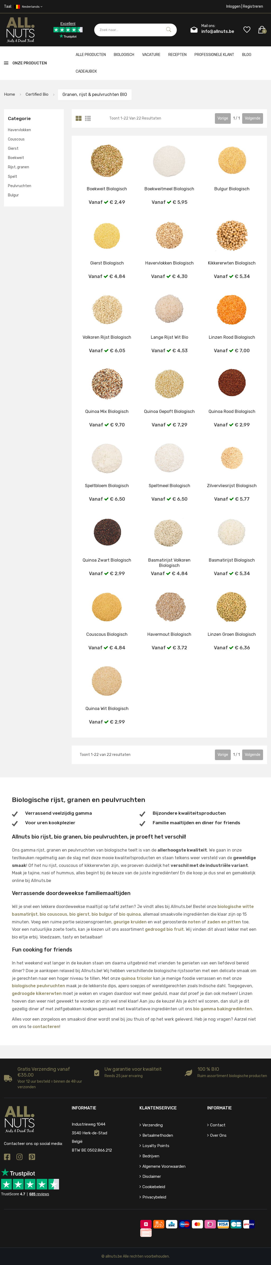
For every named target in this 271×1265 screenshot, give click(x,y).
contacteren (46, 1026)
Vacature (151, 54)
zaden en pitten (224, 921)
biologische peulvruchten (38, 985)
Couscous (16, 139)
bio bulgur (102, 914)
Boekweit (16, 158)
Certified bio (38, 94)
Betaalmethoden (157, 1135)
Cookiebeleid (153, 1186)
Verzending (152, 1125)
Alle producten (91, 54)
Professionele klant (214, 54)
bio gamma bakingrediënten (222, 1008)
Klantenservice (158, 1107)
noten (194, 921)
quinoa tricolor (136, 978)
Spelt (12, 176)
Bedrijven (150, 1156)
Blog (246, 54)
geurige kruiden (130, 921)
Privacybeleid (154, 1197)
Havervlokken (19, 130)
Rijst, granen (18, 167)
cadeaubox (86, 71)
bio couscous (53, 914)
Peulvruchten (19, 186)
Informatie (219, 1107)
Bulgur (13, 195)
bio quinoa (130, 914)
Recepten (177, 54)
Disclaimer (151, 1176)
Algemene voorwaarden (164, 1166)
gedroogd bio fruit (164, 929)
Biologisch (124, 54)
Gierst (13, 148)
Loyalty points (155, 1145)
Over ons (218, 1135)
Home (9, 94)
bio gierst (79, 914)
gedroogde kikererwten (37, 993)
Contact (217, 1125)
